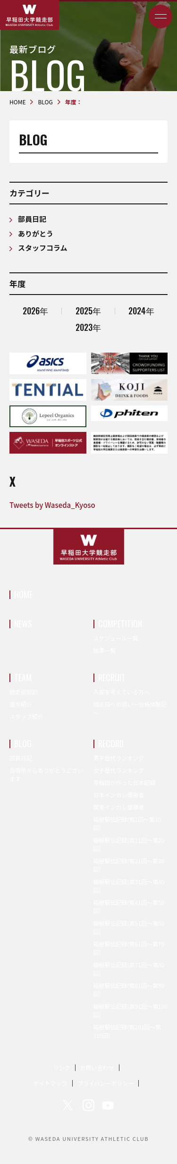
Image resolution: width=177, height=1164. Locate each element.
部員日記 (32, 219)
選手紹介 (20, 704)
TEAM (23, 677)
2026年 (35, 310)
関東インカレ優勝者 (118, 807)
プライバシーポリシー (105, 1083)
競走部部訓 (23, 692)
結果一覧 (104, 650)
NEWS (23, 623)
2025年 (88, 310)
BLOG (23, 743)
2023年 (88, 327)
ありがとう (35, 233)
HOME (23, 594)
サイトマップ (50, 1083)
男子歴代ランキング (118, 758)
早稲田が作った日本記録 (124, 782)
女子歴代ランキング (118, 770)
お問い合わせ (97, 1067)
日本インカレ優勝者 (118, 795)
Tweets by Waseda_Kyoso (52, 505)
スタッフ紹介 (26, 716)
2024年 (141, 310)
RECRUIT (112, 677)
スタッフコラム (42, 248)
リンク (61, 1067)
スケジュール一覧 (115, 638)
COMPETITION (120, 623)
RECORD (111, 743)
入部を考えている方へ (121, 692)
